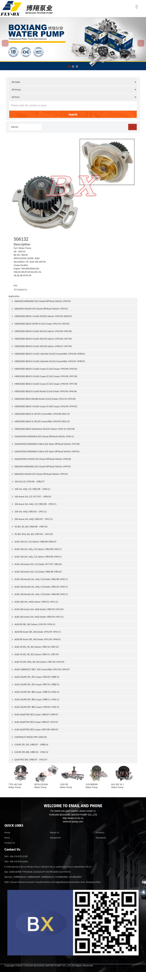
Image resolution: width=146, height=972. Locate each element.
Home (7, 832)
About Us (54, 832)
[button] (69, 66)
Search (73, 114)
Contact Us (20, 289)
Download (101, 837)
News (7, 837)
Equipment (55, 837)
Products (100, 832)
